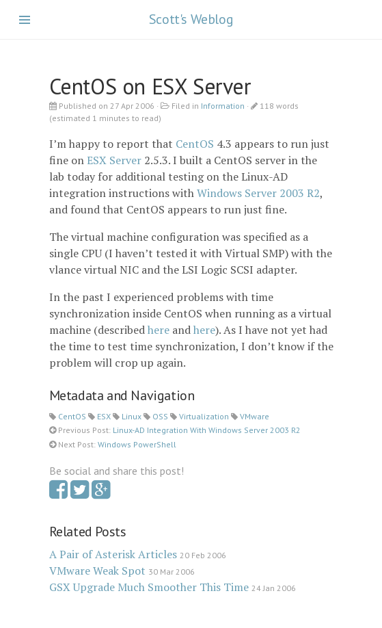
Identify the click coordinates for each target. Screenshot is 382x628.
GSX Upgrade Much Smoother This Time (149, 586)
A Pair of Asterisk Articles (113, 554)
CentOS (195, 143)
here (158, 329)
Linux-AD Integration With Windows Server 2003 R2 (207, 430)
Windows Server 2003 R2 (258, 192)
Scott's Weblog (191, 19)
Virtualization (204, 416)
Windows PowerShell (137, 444)
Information (223, 106)
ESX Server (114, 160)
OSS (160, 416)
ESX (104, 416)
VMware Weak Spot (97, 570)
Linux (131, 416)
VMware (254, 416)
